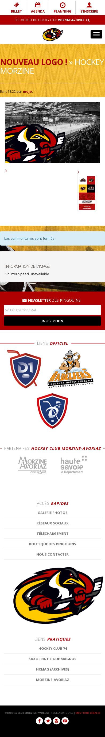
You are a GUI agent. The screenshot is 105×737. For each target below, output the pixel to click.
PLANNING (62, 8)
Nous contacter (52, 691)
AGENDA (38, 8)
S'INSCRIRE (89, 8)
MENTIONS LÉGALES (88, 713)
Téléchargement (53, 670)
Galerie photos (53, 649)
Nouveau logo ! (33, 61)
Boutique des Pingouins (52, 681)
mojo (27, 91)
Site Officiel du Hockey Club (49, 20)
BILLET (16, 8)
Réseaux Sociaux (53, 660)
